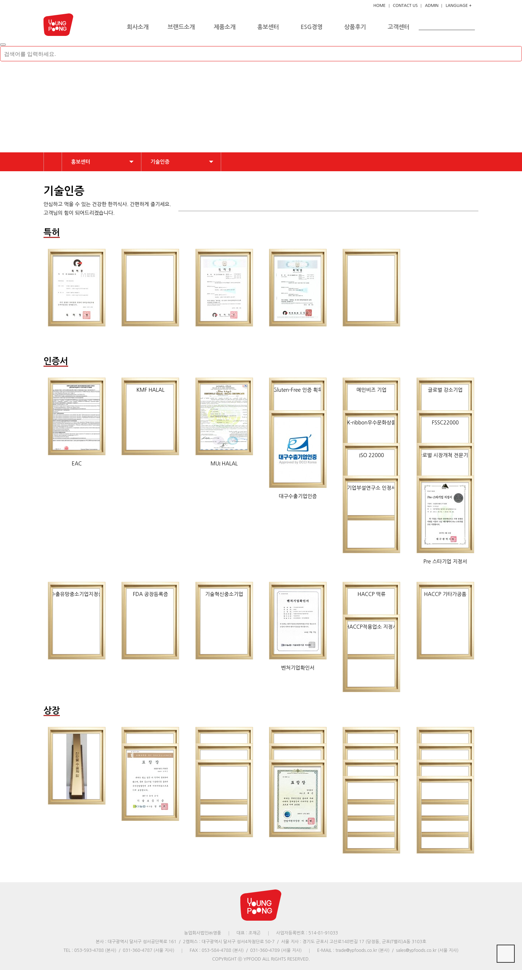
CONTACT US (405, 6)
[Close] (3, 45)
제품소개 (225, 27)
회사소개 (138, 27)
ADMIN (431, 6)
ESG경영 (312, 27)
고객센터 (399, 27)
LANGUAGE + (458, 6)
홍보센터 (268, 27)
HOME (379, 6)
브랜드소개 (181, 27)
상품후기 (355, 27)
